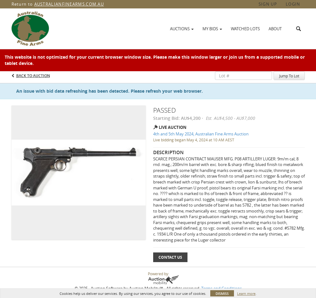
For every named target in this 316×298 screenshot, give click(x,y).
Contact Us (170, 257)
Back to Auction (33, 75)
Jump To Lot (289, 75)
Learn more (246, 293)
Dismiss (222, 293)
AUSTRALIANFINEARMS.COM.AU (69, 4)
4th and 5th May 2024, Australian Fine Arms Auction (201, 134)
